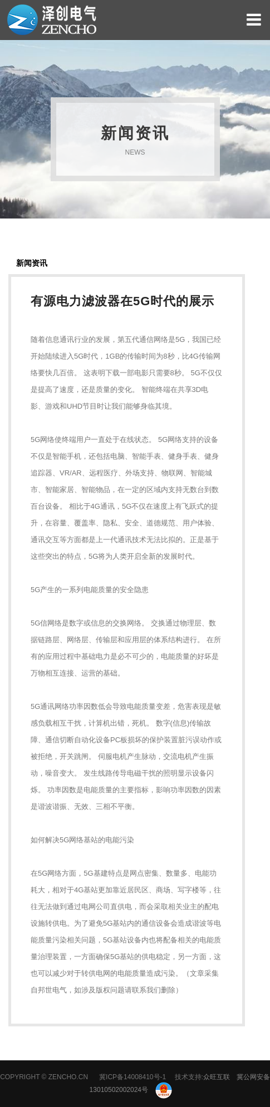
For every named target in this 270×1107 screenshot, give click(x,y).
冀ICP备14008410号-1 (132, 1077)
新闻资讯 (31, 263)
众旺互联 (216, 1077)
